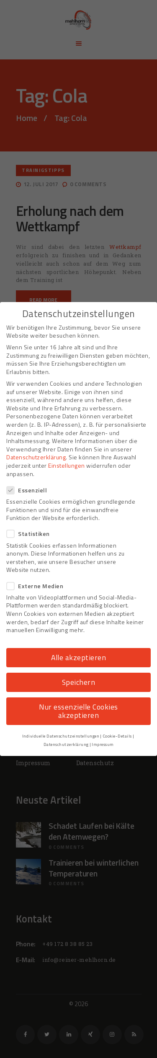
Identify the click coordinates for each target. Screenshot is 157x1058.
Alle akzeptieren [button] (78, 657)
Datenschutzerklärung (36, 457)
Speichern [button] (78, 682)
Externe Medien (37, 586)
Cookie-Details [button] (117, 736)
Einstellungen (66, 465)
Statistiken (30, 534)
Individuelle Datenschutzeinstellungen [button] (61, 736)
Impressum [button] (103, 744)
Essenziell (29, 490)
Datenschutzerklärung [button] (66, 744)
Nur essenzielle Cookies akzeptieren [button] (78, 711)
